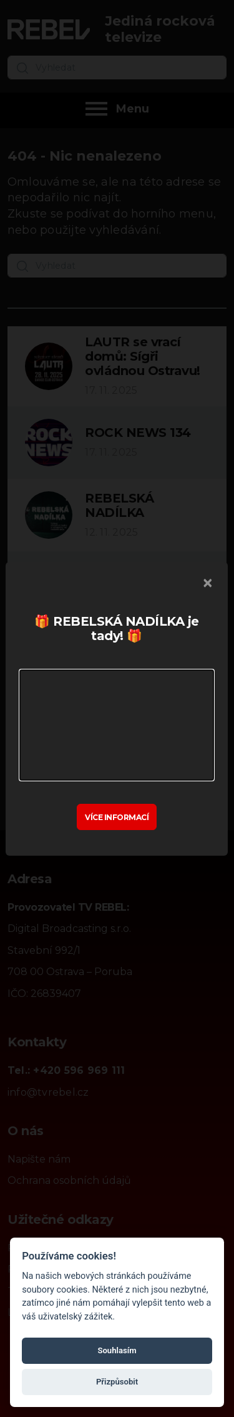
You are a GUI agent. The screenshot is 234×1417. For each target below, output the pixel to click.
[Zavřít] (208, 583)
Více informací (117, 816)
